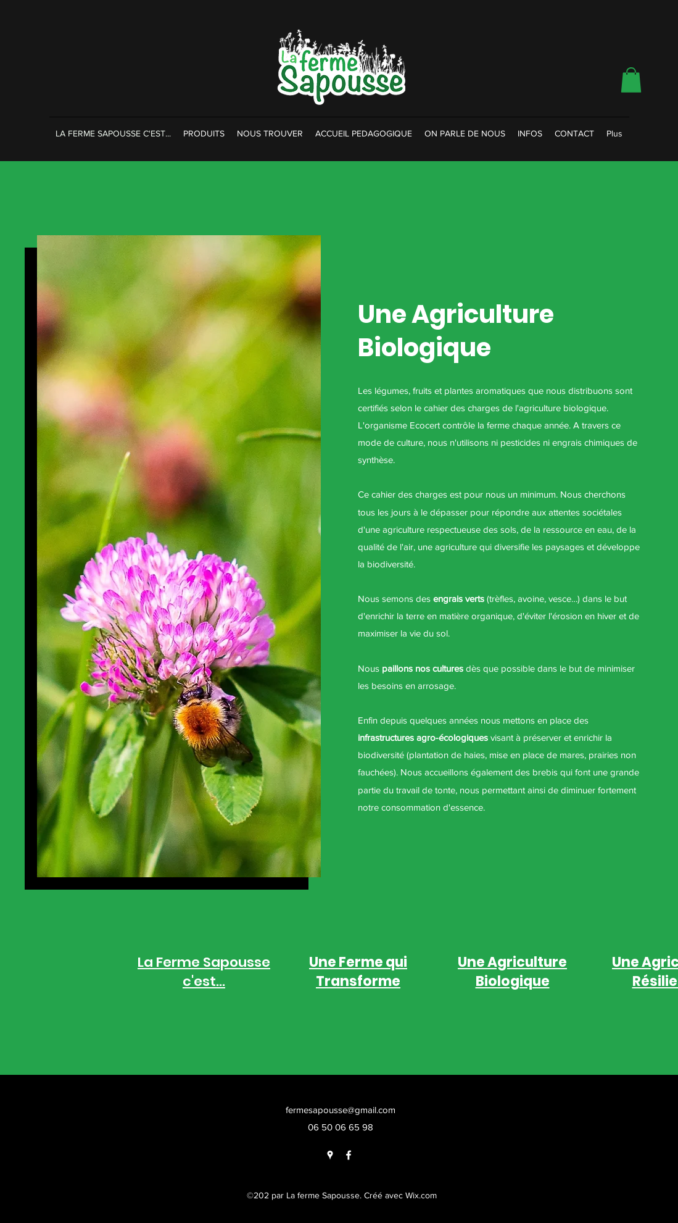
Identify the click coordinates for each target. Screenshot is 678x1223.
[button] (631, 80)
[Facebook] (348, 1155)
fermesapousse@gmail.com (340, 1109)
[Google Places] (330, 1155)
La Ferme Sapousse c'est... (204, 972)
